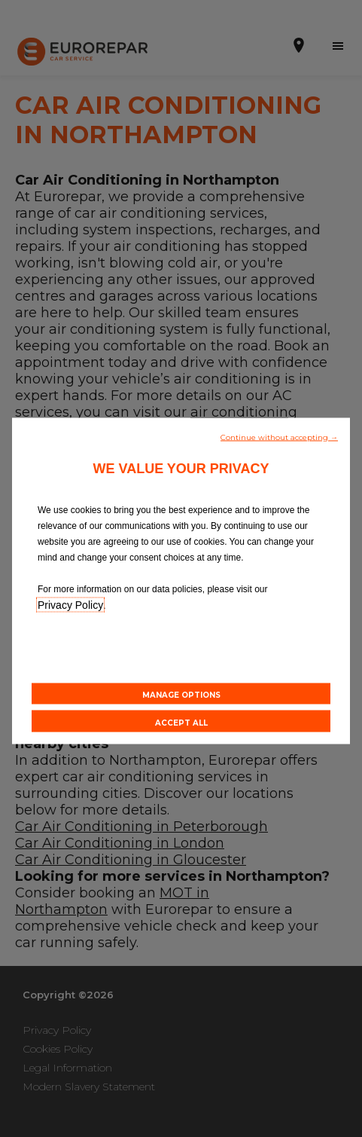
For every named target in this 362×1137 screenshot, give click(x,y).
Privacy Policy (70, 604)
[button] (279, 435)
